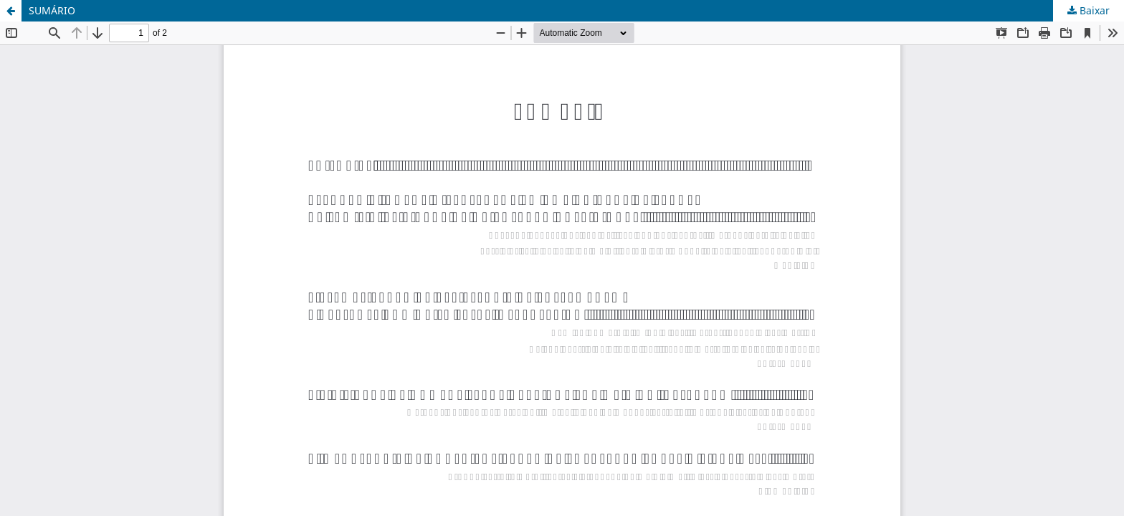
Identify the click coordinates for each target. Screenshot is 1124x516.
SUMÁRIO (52, 10)
